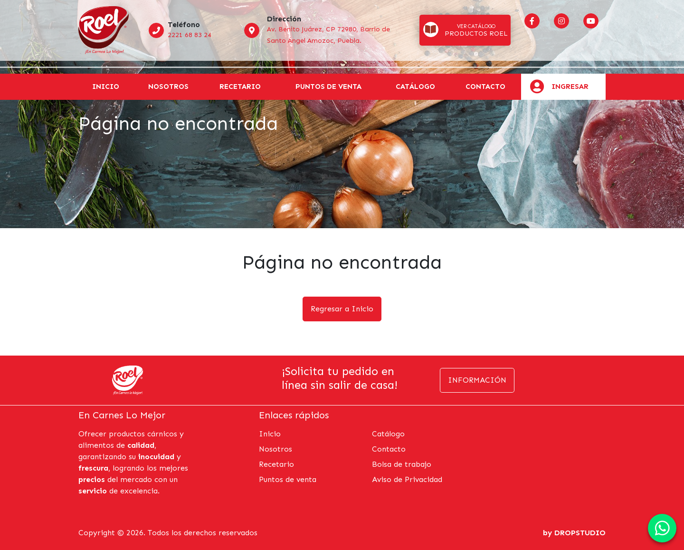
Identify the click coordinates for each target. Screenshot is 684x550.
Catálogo (388, 433)
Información (477, 380)
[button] (465, 30)
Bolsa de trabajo (401, 464)
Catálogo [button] (415, 86)
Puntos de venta (328, 86)
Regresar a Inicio (342, 308)
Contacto (485, 86)
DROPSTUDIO (580, 532)
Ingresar (570, 86)
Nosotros (168, 86)
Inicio (105, 86)
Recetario (240, 86)
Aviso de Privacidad (407, 479)
